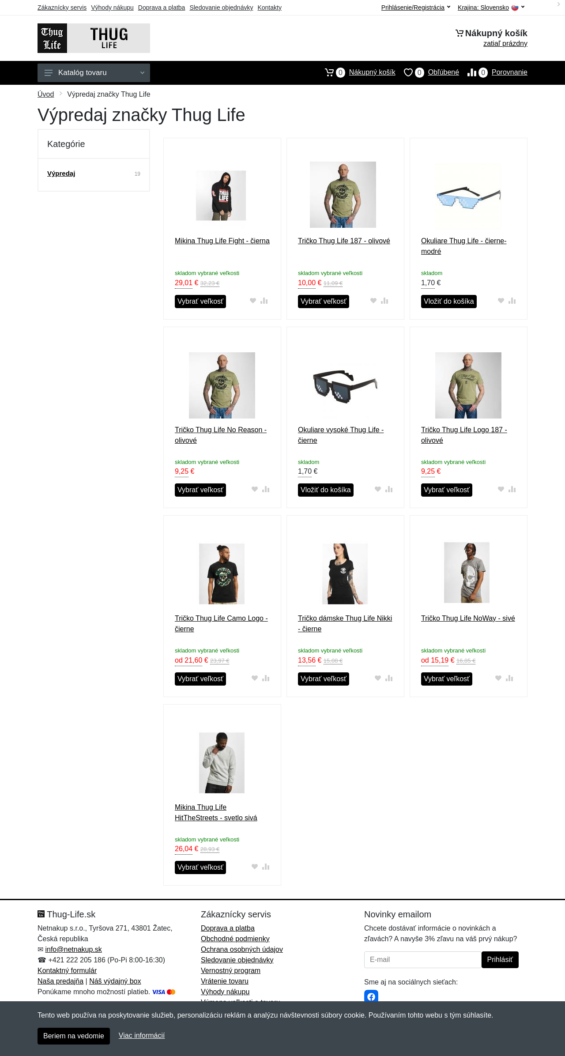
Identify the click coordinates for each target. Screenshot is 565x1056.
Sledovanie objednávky (221, 7)
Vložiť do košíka (449, 301)
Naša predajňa (60, 981)
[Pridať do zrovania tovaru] (264, 300)
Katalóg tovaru (94, 72)
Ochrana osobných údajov (242, 949)
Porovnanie (493, 72)
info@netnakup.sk (73, 949)
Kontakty (269, 7)
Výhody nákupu (112, 7)
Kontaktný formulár (67, 970)
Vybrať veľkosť (200, 301)
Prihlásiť (500, 959)
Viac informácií (142, 1035)
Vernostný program (230, 970)
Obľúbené (427, 72)
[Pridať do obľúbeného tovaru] (253, 300)
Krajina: (491, 7)
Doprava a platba (161, 7)
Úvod (46, 94)
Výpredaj (61, 173)
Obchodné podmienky (235, 939)
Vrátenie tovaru (225, 981)
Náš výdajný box (115, 981)
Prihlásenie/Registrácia (415, 7)
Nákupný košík (356, 72)
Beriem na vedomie (73, 1036)
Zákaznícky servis (62, 7)
